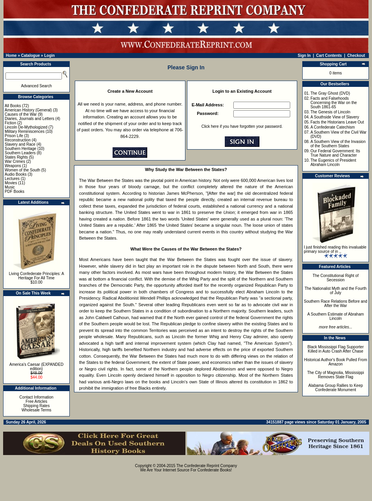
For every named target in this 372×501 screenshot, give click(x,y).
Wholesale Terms (36, 410)
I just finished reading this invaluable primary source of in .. (335, 249)
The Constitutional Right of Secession (336, 277)
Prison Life (14, 136)
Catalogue (30, 55)
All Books (13, 106)
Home (11, 55)
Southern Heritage (20, 148)
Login (49, 55)
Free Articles (37, 401)
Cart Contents (329, 55)
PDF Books (15, 191)
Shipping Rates (36, 406)
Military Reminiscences (24, 131)
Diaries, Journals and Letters (29, 118)
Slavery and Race (20, 144)
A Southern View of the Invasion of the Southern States (338, 143)
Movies (11, 183)
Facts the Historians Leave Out (337, 122)
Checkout (356, 55)
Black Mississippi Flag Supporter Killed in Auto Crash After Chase (335, 349)
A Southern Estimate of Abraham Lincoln (335, 316)
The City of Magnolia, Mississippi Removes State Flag (335, 374)
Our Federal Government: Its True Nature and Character (335, 153)
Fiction (10, 123)
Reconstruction (18, 140)
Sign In (304, 55)
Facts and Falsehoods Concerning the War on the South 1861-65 (333, 102)
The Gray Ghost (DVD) (330, 93)
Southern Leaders (20, 153)
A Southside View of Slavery (334, 117)
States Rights (16, 157)
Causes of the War (21, 114)
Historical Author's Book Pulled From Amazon (335, 362)
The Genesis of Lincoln (330, 112)
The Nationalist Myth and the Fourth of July (336, 290)
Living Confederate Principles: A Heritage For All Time (36, 276)
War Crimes (15, 161)
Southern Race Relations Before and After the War (335, 303)
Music (10, 187)
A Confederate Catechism (332, 127)
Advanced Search (36, 86)
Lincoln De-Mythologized (26, 127)
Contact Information (36, 397)
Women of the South (22, 170)
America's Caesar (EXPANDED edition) (36, 366)
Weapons (13, 166)
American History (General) (28, 110)
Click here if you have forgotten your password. (241, 126)
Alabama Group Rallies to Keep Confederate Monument (335, 387)
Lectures (12, 178)
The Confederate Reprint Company (206, 466)
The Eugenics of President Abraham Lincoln (333, 162)
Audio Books (15, 174)
